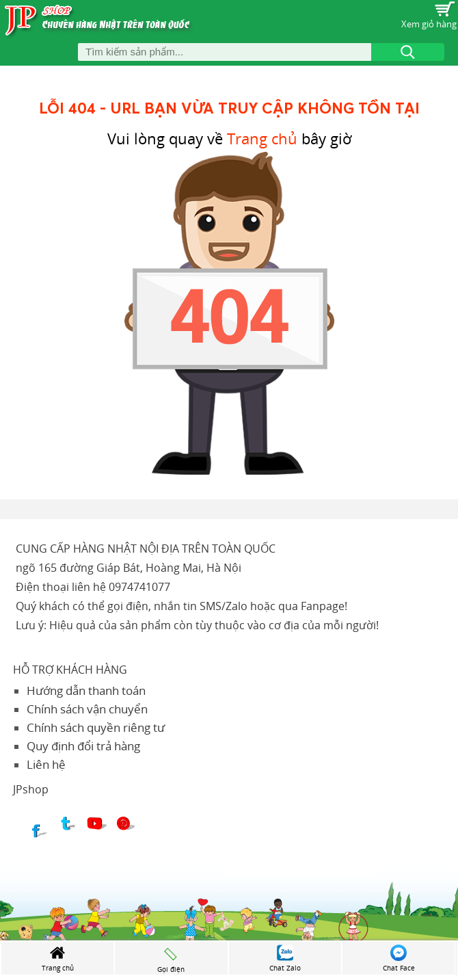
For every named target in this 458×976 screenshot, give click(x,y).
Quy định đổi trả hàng (83, 746)
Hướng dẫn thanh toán (86, 690)
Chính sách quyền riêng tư (96, 727)
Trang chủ (262, 138)
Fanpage (323, 606)
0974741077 (139, 586)
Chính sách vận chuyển (87, 709)
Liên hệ (46, 764)
